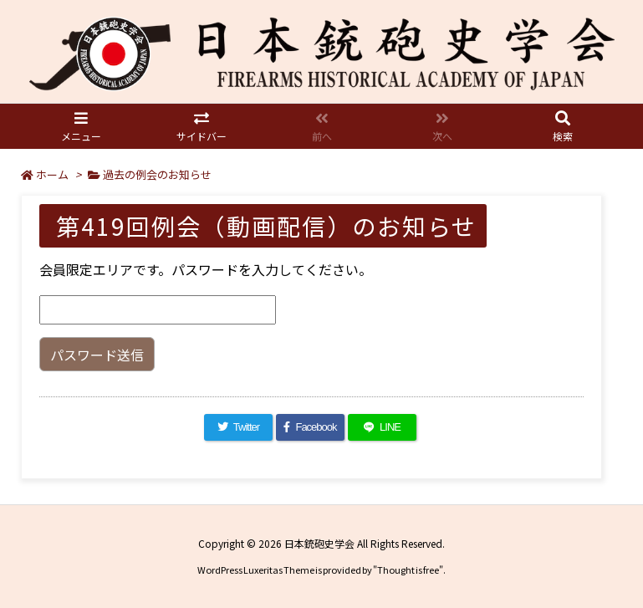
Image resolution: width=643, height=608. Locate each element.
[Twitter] (238, 427)
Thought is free (408, 569)
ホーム (52, 174)
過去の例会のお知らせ (157, 174)
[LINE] (382, 427)
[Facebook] (310, 427)
